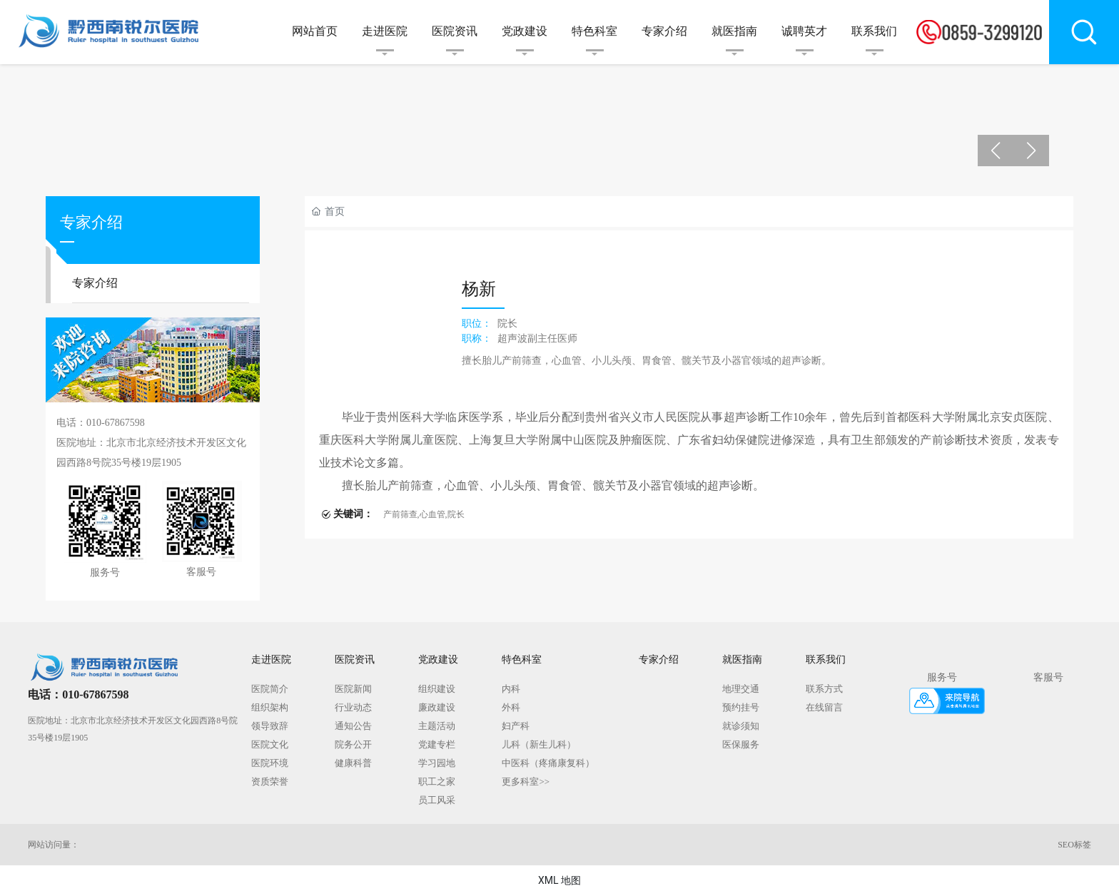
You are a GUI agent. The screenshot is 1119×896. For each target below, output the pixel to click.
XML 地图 (559, 880)
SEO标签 (1074, 845)
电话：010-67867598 (78, 694)
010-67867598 (115, 422)
